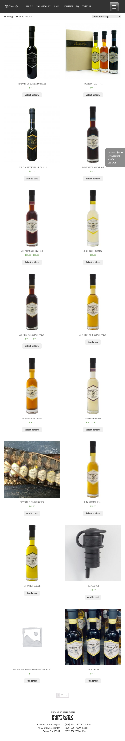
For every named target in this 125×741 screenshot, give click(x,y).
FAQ (77, 6)
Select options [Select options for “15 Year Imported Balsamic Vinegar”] (32, 94)
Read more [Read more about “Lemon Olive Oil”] (93, 680)
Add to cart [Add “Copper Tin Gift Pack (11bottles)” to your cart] (32, 513)
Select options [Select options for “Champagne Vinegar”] (93, 429)
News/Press (68, 6)
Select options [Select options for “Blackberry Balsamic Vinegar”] (93, 178)
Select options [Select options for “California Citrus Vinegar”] (93, 262)
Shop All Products (43, 6)
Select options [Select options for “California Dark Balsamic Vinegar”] (32, 346)
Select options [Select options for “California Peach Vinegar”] (32, 429)
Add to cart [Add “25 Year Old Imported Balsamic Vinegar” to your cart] (32, 178)
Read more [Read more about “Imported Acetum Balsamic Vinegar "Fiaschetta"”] (32, 680)
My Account (114, 155)
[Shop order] (106, 16)
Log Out (112, 162)
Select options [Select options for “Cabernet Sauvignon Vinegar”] (32, 262)
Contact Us (86, 6)
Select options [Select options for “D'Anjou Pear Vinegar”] (93, 513)
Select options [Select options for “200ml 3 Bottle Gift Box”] (93, 94)
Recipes (57, 6)
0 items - (115, 152)
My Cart (112, 159)
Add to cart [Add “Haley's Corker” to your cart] (93, 597)
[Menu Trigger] (114, 6)
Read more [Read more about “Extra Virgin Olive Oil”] (32, 593)
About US (29, 6)
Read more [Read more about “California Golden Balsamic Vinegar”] (93, 342)
